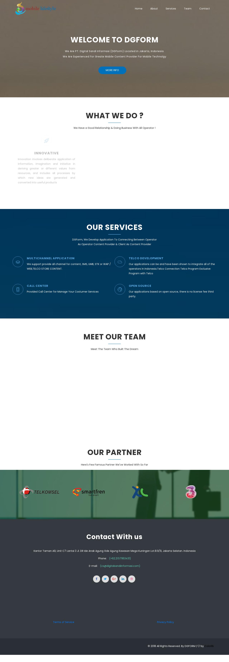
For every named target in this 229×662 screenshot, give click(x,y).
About (154, 8)
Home (138, 8)
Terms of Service (63, 622)
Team (187, 8)
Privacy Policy (165, 622)
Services (171, 8)
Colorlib (209, 646)
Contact (204, 8)
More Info (112, 70)
